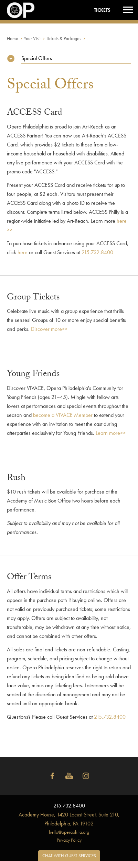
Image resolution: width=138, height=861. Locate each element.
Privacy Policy (69, 840)
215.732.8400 (97, 252)
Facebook (52, 776)
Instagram (86, 776)
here (23, 252)
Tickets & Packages (63, 38)
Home (12, 38)
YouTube (69, 776)
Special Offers (36, 58)
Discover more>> (49, 329)
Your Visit (32, 38)
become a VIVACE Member (63, 415)
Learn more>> (111, 433)
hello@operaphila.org (69, 832)
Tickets (102, 10)
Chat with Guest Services (69, 856)
